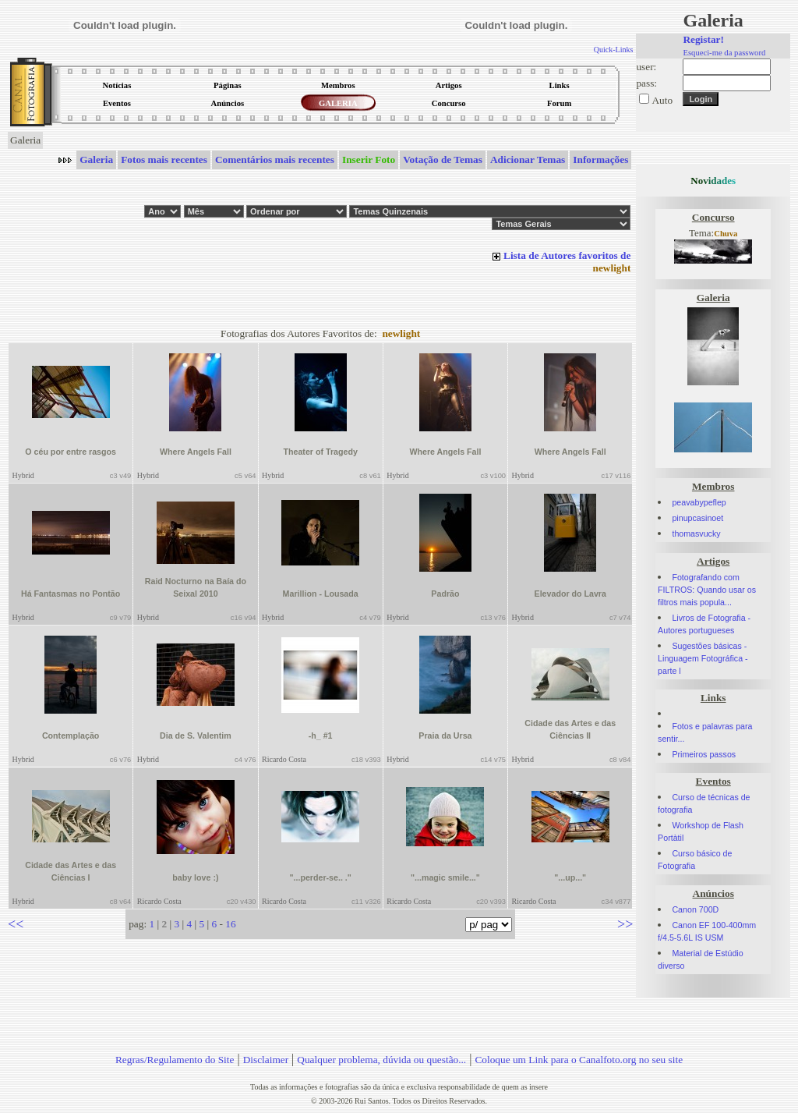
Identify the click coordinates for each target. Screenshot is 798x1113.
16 (230, 924)
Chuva (725, 233)
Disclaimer (265, 1059)
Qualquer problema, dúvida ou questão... (381, 1059)
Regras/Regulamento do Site (175, 1059)
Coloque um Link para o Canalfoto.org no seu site (579, 1059)
